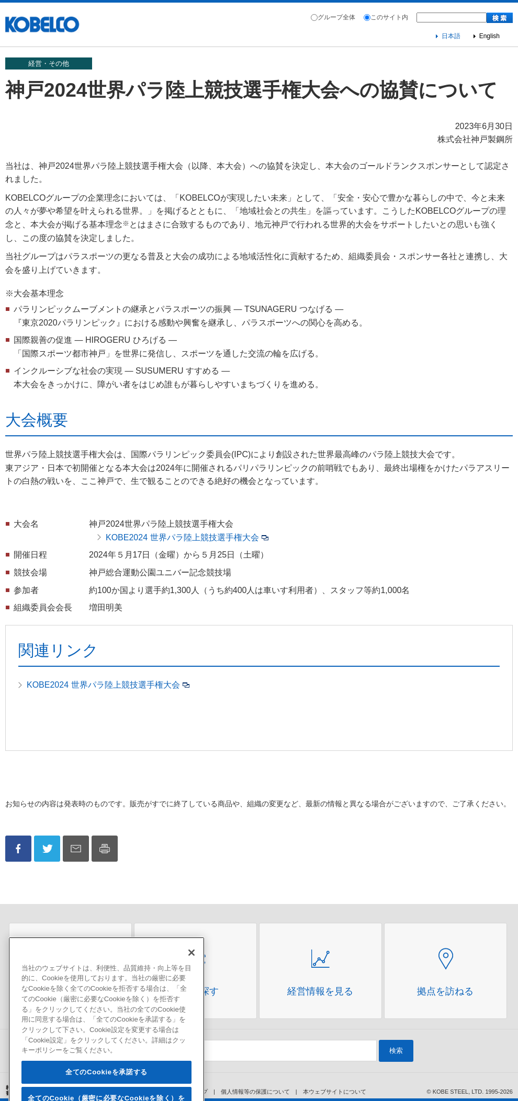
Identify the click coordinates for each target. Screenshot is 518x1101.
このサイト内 (389, 17)
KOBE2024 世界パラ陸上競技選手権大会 (182, 537)
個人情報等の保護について (255, 1091)
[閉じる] (191, 968)
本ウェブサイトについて (334, 1091)
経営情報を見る (320, 991)
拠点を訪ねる (445, 991)
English (489, 36)
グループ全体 (336, 17)
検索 (396, 1050)
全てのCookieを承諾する (106, 1088)
